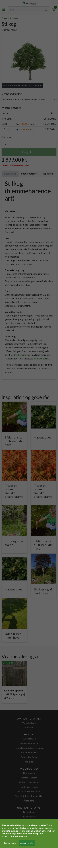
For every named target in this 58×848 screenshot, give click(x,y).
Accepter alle (26, 843)
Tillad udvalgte (9, 843)
